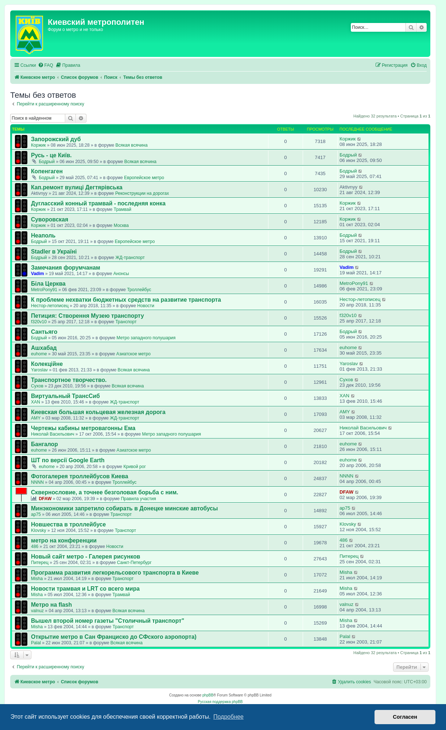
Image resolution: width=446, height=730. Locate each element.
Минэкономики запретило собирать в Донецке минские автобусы (124, 508)
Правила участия (138, 498)
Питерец (40, 562)
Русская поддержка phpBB (220, 702)
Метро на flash (51, 605)
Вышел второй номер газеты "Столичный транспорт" (107, 621)
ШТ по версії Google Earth (68, 460)
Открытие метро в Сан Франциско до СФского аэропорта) (114, 637)
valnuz (37, 610)
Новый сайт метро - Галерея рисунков (85, 556)
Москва (121, 225)
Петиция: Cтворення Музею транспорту (87, 316)
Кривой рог (134, 466)
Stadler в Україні (54, 251)
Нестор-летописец (50, 305)
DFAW (45, 498)
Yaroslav (39, 369)
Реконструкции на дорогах (142, 193)
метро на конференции (64, 540)
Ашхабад (44, 348)
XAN (35, 402)
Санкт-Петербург (134, 562)
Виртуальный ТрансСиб (65, 396)
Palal (36, 642)
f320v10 (39, 321)
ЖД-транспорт (129, 257)
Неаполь (43, 235)
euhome (39, 353)
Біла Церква (48, 284)
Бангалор (44, 444)
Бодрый (47, 161)
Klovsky (38, 530)
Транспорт (125, 321)
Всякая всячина (131, 145)
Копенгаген (47, 171)
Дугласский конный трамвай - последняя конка (98, 203)
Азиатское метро (133, 353)
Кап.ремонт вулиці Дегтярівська (77, 187)
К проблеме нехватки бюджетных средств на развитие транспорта (126, 300)
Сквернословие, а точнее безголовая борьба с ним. (104, 492)
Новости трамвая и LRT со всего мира (85, 589)
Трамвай (122, 209)
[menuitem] (45, 65)
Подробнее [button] (228, 717)
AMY (35, 418)
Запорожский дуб (56, 139)
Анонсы (121, 273)
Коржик (38, 145)
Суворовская (49, 219)
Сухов (37, 386)
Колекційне (47, 364)
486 (34, 546)
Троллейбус (139, 289)
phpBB (207, 695)
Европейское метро (144, 177)
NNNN (37, 482)
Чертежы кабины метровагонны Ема (83, 428)
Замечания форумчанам (65, 267)
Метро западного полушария (145, 337)
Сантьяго (44, 332)
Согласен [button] (405, 717)
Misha (37, 578)
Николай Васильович (52, 434)
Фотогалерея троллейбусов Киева (79, 476)
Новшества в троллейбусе (68, 524)
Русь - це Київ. (51, 155)
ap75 (36, 514)
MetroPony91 (44, 289)
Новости (145, 305)
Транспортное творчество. (68, 380)
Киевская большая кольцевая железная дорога (98, 412)
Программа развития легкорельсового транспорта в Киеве (115, 572)
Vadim (37, 273)
